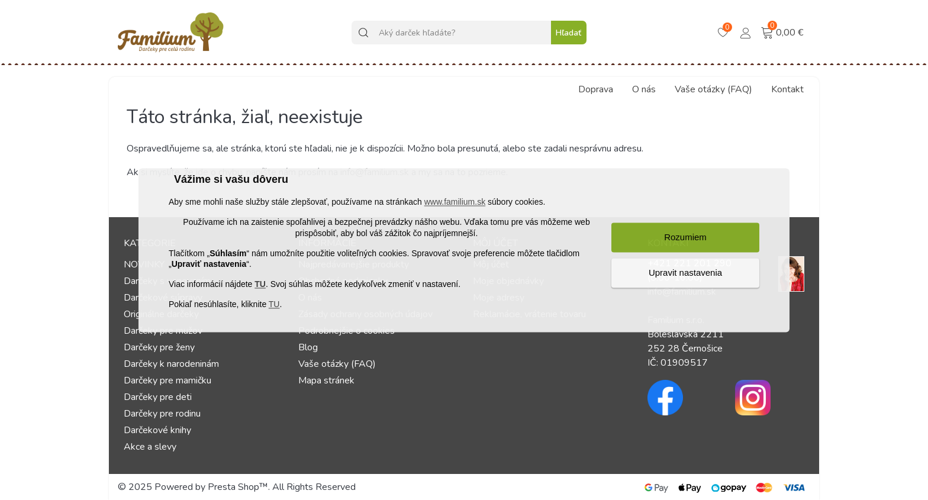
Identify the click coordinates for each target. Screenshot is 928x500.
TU (260, 284)
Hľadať (568, 32)
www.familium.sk (454, 202)
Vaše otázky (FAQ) (713, 89)
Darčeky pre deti (158, 397)
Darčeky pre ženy (159, 347)
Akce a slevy (150, 446)
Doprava (595, 89)
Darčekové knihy (157, 430)
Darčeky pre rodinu (162, 413)
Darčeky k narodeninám (171, 363)
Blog (308, 347)
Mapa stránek (326, 380)
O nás (644, 89)
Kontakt (787, 89)
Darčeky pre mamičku (167, 380)
